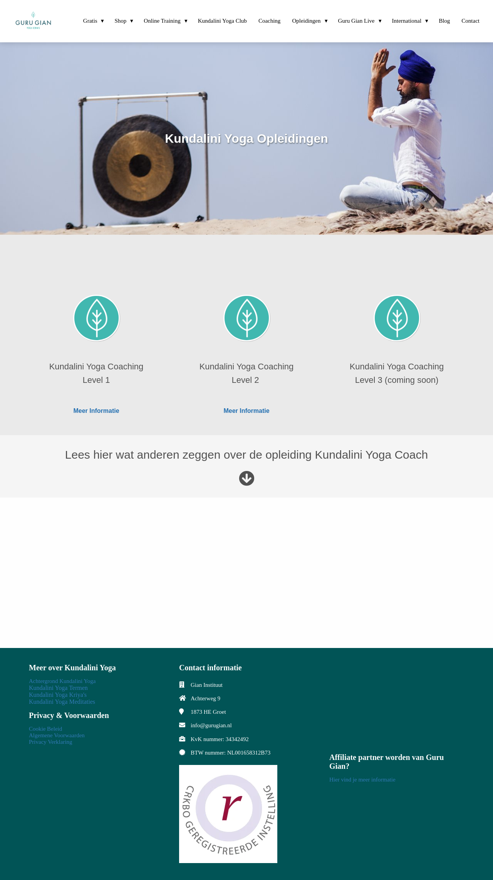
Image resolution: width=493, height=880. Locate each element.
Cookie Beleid (45, 729)
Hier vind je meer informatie (362, 779)
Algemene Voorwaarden (57, 735)
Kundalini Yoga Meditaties (62, 701)
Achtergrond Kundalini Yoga (62, 681)
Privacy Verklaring (50, 742)
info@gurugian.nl (211, 725)
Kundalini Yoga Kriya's (58, 694)
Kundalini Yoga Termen (58, 688)
